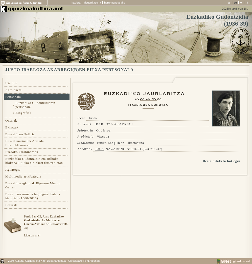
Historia (11, 83)
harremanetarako (114, 2)
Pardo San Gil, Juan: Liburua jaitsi (46, 226)
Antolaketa (13, 90)
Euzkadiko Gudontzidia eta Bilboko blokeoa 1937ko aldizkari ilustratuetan (34, 161)
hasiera (76, 2)
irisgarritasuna (92, 2)
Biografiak (23, 113)
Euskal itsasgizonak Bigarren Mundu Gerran (32, 185)
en (241, 2)
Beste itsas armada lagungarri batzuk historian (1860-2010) (32, 196)
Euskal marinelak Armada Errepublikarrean (24, 143)
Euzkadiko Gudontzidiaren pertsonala (35, 105)
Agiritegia (12, 169)
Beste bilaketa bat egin (221, 161)
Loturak (11, 205)
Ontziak (11, 120)
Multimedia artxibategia (23, 176)
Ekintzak (11, 127)
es (228, 2)
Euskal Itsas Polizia (20, 134)
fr (247, 2)
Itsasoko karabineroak (21, 152)
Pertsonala (13, 97)
